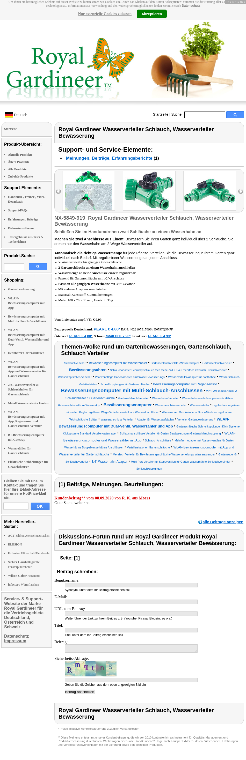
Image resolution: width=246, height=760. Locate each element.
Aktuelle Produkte (20, 155)
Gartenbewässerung (21, 289)
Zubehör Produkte (20, 176)
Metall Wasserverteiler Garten (28, 403)
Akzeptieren (151, 14)
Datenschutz (191, 6)
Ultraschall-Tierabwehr (29, 553)
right (240, 191)
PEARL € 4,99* (159, 336)
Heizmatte (24, 576)
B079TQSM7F (163, 329)
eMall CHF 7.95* (118, 336)
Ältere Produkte (19, 162)
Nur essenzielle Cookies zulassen (105, 14)
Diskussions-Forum (21, 228)
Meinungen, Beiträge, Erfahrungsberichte (109, 158)
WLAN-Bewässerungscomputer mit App (26, 303)
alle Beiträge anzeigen (222, 522)
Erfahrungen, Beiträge (23, 219)
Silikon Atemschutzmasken (28, 535)
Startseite (160, 114)
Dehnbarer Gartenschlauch (26, 353)
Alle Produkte (17, 169)
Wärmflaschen (23, 584)
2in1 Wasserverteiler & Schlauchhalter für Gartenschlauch (23, 389)
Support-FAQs (17, 210)
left (58, 191)
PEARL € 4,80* (107, 329)
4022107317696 (141, 329)
